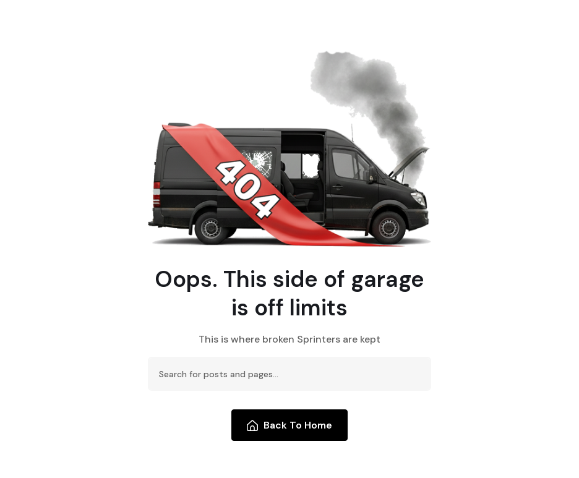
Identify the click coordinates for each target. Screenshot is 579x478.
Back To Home (290, 425)
